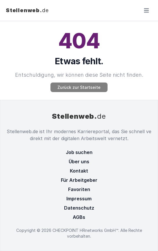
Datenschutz (79, 208)
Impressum (79, 198)
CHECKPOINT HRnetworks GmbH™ (85, 230)
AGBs (79, 217)
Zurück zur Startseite (79, 87)
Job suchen (79, 152)
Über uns (79, 161)
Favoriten (79, 189)
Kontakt (79, 171)
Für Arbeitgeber (79, 180)
